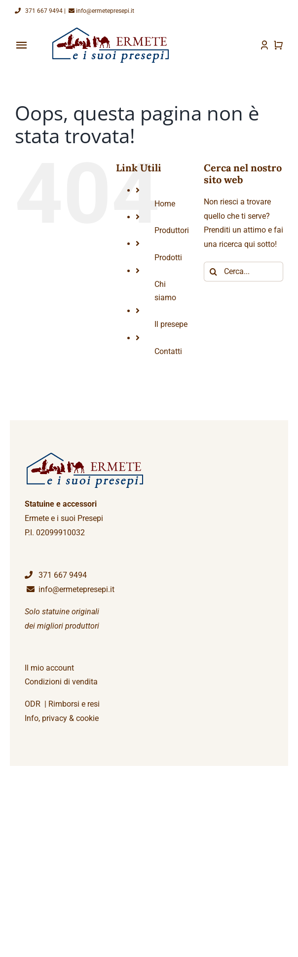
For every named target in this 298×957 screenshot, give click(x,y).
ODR (32, 704)
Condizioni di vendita (61, 681)
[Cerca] (214, 271)
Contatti (168, 351)
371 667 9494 (39, 10)
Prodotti (168, 257)
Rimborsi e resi (74, 704)
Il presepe (170, 324)
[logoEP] (112, 31)
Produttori (171, 230)
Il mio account (49, 668)
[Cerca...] (243, 271)
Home (164, 203)
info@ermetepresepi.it (100, 10)
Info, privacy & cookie (62, 718)
